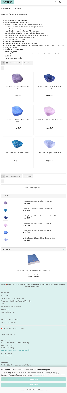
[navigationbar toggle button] (64, 2)
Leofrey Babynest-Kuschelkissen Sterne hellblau (49, 153)
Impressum (5, 295)
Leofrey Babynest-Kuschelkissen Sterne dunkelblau (49, 87)
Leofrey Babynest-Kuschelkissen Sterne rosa (49, 119)
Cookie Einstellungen (8, 312)
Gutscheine (5, 309)
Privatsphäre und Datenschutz (11, 307)
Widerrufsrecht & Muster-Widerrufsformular (16, 301)
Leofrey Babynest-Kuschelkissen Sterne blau (17, 120)
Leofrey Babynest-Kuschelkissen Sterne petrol (17, 153)
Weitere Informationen (33, 389)
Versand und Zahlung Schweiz (13, 328)
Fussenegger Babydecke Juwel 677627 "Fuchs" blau (33, 270)
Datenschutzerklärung (38, 375)
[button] (3, 63)
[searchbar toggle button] (55, 2)
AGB (2, 304)
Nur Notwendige (33, 384)
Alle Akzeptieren (33, 379)
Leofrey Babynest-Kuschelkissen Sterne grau (17, 87)
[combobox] (15, 63)
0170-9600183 (11, 322)
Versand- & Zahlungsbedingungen (12, 298)
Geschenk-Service (8, 334)
